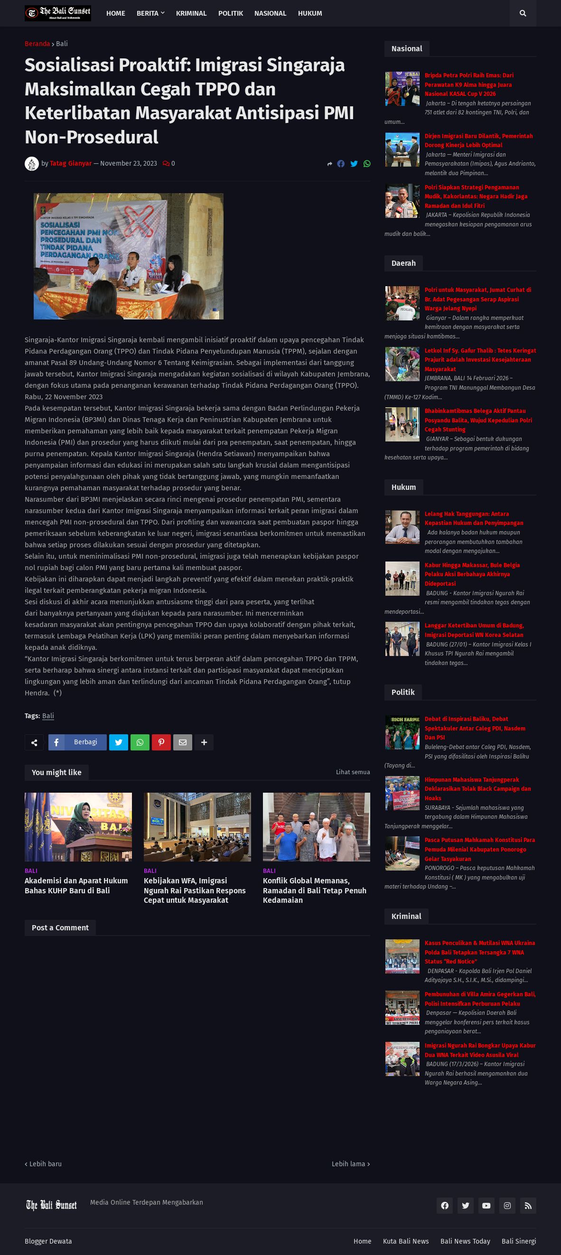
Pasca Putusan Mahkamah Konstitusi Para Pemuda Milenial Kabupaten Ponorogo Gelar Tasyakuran (480, 849)
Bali (62, 44)
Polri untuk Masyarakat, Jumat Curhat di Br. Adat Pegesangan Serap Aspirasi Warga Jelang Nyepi (478, 299)
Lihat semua (353, 772)
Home (363, 1241)
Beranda (37, 44)
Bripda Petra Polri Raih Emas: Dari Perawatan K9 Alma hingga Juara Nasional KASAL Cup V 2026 (469, 84)
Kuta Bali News (406, 1241)
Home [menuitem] (115, 13)
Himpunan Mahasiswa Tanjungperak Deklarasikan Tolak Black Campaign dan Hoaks (478, 789)
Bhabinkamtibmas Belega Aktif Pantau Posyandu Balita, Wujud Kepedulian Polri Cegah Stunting (478, 420)
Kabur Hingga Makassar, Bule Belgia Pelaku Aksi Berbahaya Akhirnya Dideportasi (472, 574)
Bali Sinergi (519, 1241)
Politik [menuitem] (230, 13)
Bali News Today (465, 1241)
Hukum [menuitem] (310, 13)
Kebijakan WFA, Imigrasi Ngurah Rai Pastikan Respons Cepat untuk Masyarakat (195, 890)
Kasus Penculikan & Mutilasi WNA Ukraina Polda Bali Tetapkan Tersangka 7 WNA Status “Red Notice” (480, 952)
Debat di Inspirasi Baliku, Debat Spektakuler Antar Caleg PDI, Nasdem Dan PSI (475, 728)
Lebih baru (45, 1164)
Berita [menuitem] (148, 13)
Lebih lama (348, 1164)
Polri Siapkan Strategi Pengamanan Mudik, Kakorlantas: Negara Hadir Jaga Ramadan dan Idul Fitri (476, 196)
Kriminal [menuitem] (191, 13)
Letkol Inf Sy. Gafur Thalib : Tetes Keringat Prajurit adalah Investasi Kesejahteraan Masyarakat (480, 360)
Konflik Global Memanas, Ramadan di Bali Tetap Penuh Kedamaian (314, 890)
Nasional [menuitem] (270, 13)
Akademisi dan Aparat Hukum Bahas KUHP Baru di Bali (76, 885)
